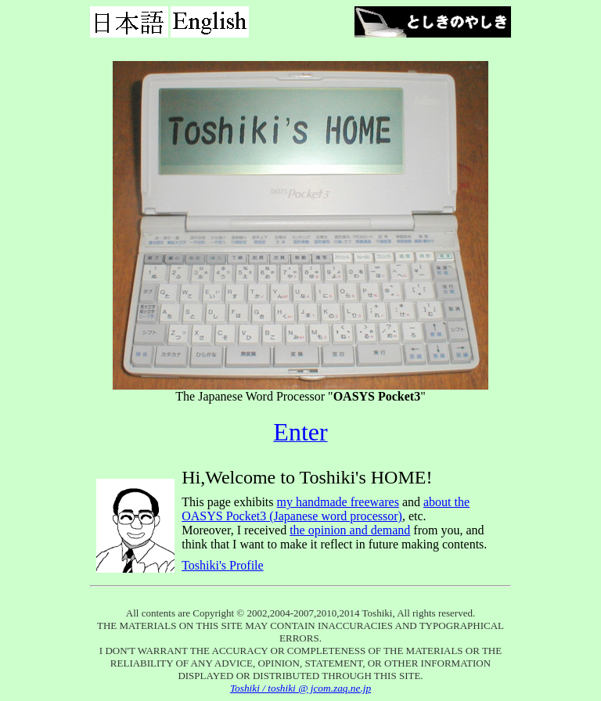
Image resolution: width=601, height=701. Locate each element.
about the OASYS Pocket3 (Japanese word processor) (326, 509)
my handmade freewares (338, 502)
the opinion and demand (350, 530)
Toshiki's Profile (222, 565)
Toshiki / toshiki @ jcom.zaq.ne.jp (300, 688)
